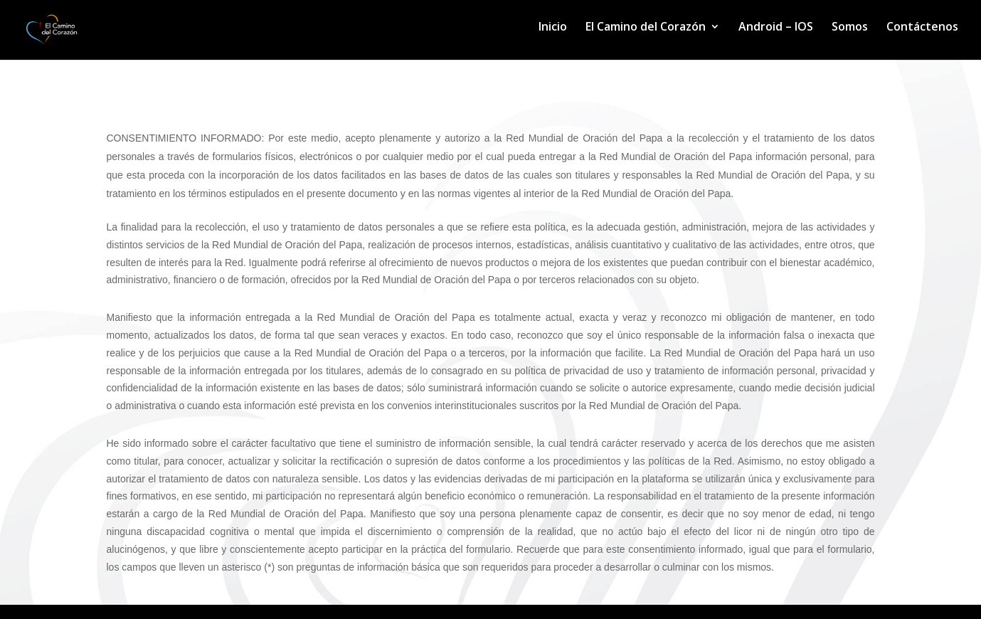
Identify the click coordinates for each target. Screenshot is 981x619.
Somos (850, 27)
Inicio (553, 27)
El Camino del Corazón (645, 27)
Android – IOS (775, 27)
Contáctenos (922, 27)
